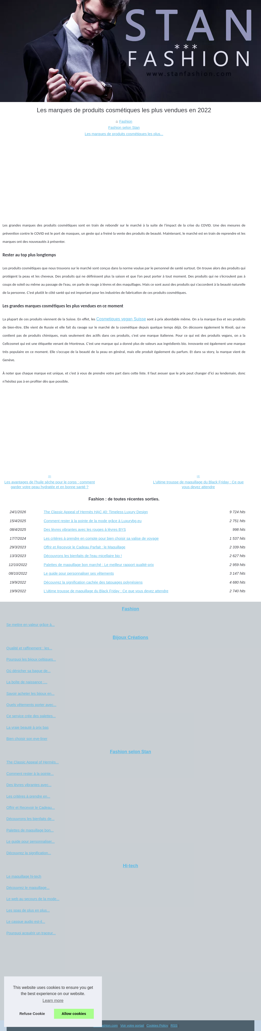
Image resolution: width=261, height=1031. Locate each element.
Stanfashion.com (105, 1025)
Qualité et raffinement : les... (29, 648)
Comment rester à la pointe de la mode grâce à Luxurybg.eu (92, 521)
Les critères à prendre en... (28, 796)
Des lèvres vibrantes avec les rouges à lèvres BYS (85, 529)
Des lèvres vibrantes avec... (28, 785)
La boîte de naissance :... (26, 682)
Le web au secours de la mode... (32, 899)
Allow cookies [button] (74, 1014)
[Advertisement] (124, 175)
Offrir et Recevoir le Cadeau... (30, 808)
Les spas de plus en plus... (28, 910)
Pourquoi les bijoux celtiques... (31, 659)
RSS (174, 1025)
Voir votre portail (132, 1025)
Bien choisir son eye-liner (26, 739)
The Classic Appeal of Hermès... (32, 762)
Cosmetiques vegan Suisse (121, 319)
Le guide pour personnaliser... (30, 841)
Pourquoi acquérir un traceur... (31, 933)
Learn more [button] (53, 1000)
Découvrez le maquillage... (28, 888)
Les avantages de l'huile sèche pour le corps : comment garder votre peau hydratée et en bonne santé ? (49, 484)
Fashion (125, 121)
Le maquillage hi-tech (23, 876)
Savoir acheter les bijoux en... (30, 693)
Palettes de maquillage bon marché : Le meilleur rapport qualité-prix (99, 565)
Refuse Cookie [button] (32, 1014)
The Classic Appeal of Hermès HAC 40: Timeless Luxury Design (96, 512)
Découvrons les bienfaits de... (30, 819)
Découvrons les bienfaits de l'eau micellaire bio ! (83, 556)
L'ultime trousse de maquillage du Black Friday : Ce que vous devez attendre (198, 484)
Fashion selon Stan (124, 127)
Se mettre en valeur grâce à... (30, 625)
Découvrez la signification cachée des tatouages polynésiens (93, 582)
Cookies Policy (157, 1025)
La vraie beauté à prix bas (27, 727)
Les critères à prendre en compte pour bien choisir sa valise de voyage (101, 538)
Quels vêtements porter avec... (31, 705)
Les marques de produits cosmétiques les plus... (124, 134)
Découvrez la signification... (28, 853)
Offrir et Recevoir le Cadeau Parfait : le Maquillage (84, 547)
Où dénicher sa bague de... (28, 671)
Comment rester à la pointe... (30, 774)
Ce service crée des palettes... (31, 716)
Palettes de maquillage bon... (30, 830)
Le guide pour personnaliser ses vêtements (79, 573)
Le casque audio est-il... (25, 922)
